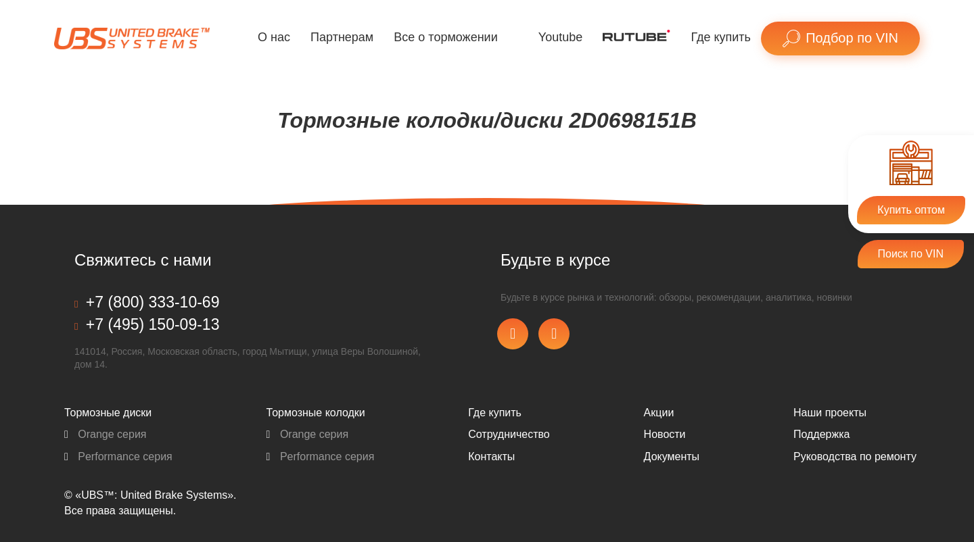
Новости (665, 434)
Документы (671, 456)
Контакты (491, 456)
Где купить (721, 37)
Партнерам (341, 37)
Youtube (560, 37)
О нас (274, 37)
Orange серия (105, 434)
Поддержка (821, 434)
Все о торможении (445, 37)
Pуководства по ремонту (855, 456)
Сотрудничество (509, 434)
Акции (659, 412)
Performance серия (118, 456)
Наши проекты (829, 412)
